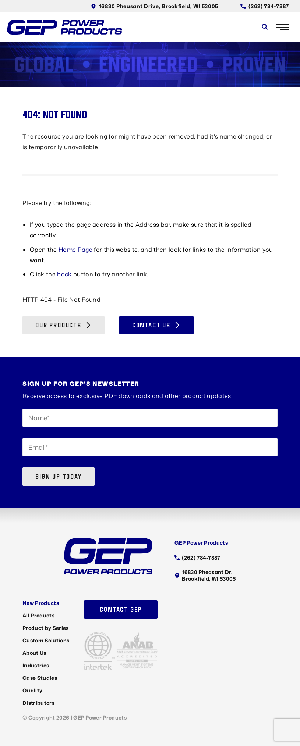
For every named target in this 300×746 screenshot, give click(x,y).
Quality (32, 690)
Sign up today (58, 476)
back (64, 274)
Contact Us (156, 325)
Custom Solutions (45, 640)
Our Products (63, 325)
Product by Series (45, 627)
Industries (35, 665)
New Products (40, 602)
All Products (38, 615)
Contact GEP (121, 609)
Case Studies (39, 677)
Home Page (75, 249)
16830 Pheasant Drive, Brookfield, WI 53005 (154, 6)
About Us (34, 652)
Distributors (38, 702)
